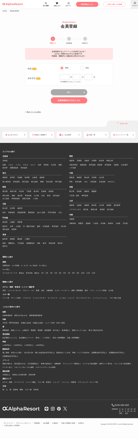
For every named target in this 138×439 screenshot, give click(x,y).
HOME (4, 11)
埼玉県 (21, 191)
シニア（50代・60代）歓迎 (55, 323)
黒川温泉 (110, 209)
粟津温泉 (31, 212)
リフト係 (5, 298)
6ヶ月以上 (43, 265)
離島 (21, 389)
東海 (4, 235)
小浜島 (117, 223)
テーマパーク (19, 382)
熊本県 (94, 205)
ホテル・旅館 (7, 382)
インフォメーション (100, 298)
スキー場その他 (115, 298)
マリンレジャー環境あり (72, 364)
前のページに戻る (34, 112)
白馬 (11, 226)
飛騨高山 (11, 243)
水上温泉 (5, 198)
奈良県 (101, 161)
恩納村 (88, 223)
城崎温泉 (83, 165)
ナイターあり (7, 367)
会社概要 (46, 423)
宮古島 (125, 223)
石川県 (12, 208)
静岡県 (12, 239)
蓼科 (38, 226)
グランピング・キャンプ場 (88, 382)
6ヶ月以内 (33, 265)
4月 (55, 273)
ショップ (56, 382)
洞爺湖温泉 (14, 168)
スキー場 (41, 382)
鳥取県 (71, 177)
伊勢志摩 (52, 243)
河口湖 (63, 226)
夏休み (21, 273)
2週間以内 (6, 265)
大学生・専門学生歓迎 (10, 323)
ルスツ (33, 165)
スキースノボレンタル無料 (24, 367)
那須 (48, 195)
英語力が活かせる (20, 315)
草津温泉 (28, 195)
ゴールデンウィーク (9, 273)
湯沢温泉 (5, 229)
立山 (60, 212)
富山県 (4, 208)
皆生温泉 (78, 182)
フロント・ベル (28, 290)
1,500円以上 (40, 345)
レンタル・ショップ (67, 298)
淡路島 (116, 165)
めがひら (111, 182)
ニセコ (10, 165)
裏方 (86, 290)
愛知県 (19, 239)
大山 (86, 182)
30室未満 (31, 375)
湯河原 (19, 195)
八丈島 (35, 198)
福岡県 (71, 205)
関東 (4, 187)
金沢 (4, 212)
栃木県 (36, 191)
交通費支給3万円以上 (99, 353)
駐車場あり (66, 330)
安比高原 (49, 182)
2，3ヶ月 (24, 265)
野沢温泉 (55, 226)
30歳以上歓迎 (26, 323)
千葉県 (28, 191)
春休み (36, 273)
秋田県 (27, 177)
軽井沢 (4, 226)
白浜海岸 (124, 165)
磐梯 (42, 182)
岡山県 (86, 177)
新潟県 (4, 222)
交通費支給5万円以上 (10, 356)
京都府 (79, 161)
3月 (51, 273)
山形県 (34, 177)
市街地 (35, 389)
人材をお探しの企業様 (11, 425)
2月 (47, 273)
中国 (71, 173)
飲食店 (48, 382)
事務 (37, 290)
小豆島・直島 (74, 195)
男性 (67, 68)
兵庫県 (94, 161)
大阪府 (86, 161)
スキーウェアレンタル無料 (46, 367)
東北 (4, 173)
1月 (42, 273)
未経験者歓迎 (7, 315)
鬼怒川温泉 (26, 198)
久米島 (95, 223)
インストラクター (39, 298)
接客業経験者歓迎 (35, 315)
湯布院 (102, 209)
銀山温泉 (34, 182)
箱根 (13, 195)
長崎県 (86, 205)
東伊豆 (60, 243)
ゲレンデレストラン (83, 298)
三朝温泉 (93, 182)
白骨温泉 (46, 226)
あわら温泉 (41, 212)
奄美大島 (94, 209)
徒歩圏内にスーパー (26, 338)
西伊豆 (4, 246)
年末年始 (29, 273)
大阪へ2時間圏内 (73, 338)
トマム (18, 165)
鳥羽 (44, 243)
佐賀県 (79, 205)
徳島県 (86, 191)
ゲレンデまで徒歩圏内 (122, 364)
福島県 (42, 177)
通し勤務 (5, 353)
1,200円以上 (7, 345)
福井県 (19, 208)
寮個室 (33, 330)
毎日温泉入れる (20, 364)
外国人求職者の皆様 (68, 423)
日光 (43, 195)
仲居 (4, 290)
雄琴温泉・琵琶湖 (95, 165)
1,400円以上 (29, 345)
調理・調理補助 (77, 290)
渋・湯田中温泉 (29, 226)
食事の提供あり (46, 364)
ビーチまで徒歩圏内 (90, 364)
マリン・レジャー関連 (98, 290)
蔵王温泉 (25, 182)
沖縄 (71, 215)
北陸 (4, 204)
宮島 (71, 182)
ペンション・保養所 (68, 382)
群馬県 (51, 191)
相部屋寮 (47, 330)
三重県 (27, 239)
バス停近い (47, 338)
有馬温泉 (108, 165)
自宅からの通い (16, 353)
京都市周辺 (73, 165)
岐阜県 (4, 239)
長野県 (19, 222)
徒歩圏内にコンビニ (9, 338)
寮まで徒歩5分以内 (96, 330)
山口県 (101, 177)
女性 (87, 68)
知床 (39, 165)
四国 (71, 187)
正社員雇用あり (33, 364)
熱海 (4, 243)
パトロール (27, 298)
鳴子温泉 (58, 182)
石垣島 (103, 223)
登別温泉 (24, 168)
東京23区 (5, 195)
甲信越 (5, 218)
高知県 (79, 191)
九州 (71, 201)
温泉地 (15, 389)
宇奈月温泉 (52, 212)
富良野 (4, 168)
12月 (93, 273)
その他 (110, 290)
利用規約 (37, 423)
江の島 (36, 195)
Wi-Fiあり (56, 330)
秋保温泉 (16, 182)
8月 (73, 273)
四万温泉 (56, 195)
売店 (43, 290)
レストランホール (14, 290)
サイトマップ (8, 423)
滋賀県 (71, 161)
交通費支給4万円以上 (117, 353)
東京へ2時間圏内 (59, 338)
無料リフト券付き (105, 364)
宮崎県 (108, 205)
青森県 (4, 177)
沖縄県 (71, 219)
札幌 (4, 165)
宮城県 (19, 177)
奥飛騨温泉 (30, 243)
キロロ (25, 165)
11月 (88, 273)
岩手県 (12, 177)
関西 (71, 156)
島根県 (79, 177)
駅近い (38, 338)
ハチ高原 (72, 168)
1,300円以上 (18, 345)
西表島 (110, 223)
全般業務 (49, 290)
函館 (60, 165)
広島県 (94, 177)
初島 (38, 243)
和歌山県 (109, 161)
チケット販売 (16, 298)
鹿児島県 (117, 205)
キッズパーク (53, 298)
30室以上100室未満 (19, 375)
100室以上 (6, 375)
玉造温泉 (102, 182)
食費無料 (57, 364)
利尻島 (46, 165)
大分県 (101, 205)
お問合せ (81, 423)
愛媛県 (94, 191)
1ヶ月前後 (15, 265)
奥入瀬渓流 (6, 182)
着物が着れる (7, 364)
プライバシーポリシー (23, 423)
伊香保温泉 (16, 198)
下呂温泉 (20, 243)
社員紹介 (55, 423)
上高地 (18, 226)
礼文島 (53, 165)
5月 (60, 273)
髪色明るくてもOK (63, 353)
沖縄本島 (72, 223)
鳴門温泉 (85, 195)
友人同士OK (28, 353)
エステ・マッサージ (62, 290)
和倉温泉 (11, 212)
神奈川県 (13, 191)
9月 (78, 273)
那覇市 (80, 223)
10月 (83, 273)
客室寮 (40, 330)
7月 (69, 273)
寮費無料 (5, 330)
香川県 (71, 191)
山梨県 (12, 222)
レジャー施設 (31, 382)
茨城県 (43, 191)
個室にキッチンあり (79, 330)
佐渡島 (14, 229)
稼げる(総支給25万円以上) (45, 353)
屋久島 (85, 209)
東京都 (4, 191)
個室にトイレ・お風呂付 (20, 330)
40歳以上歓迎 (38, 323)
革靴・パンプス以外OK (80, 353)
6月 (64, 273)
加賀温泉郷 (21, 212)
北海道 (5, 156)
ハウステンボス (75, 209)
